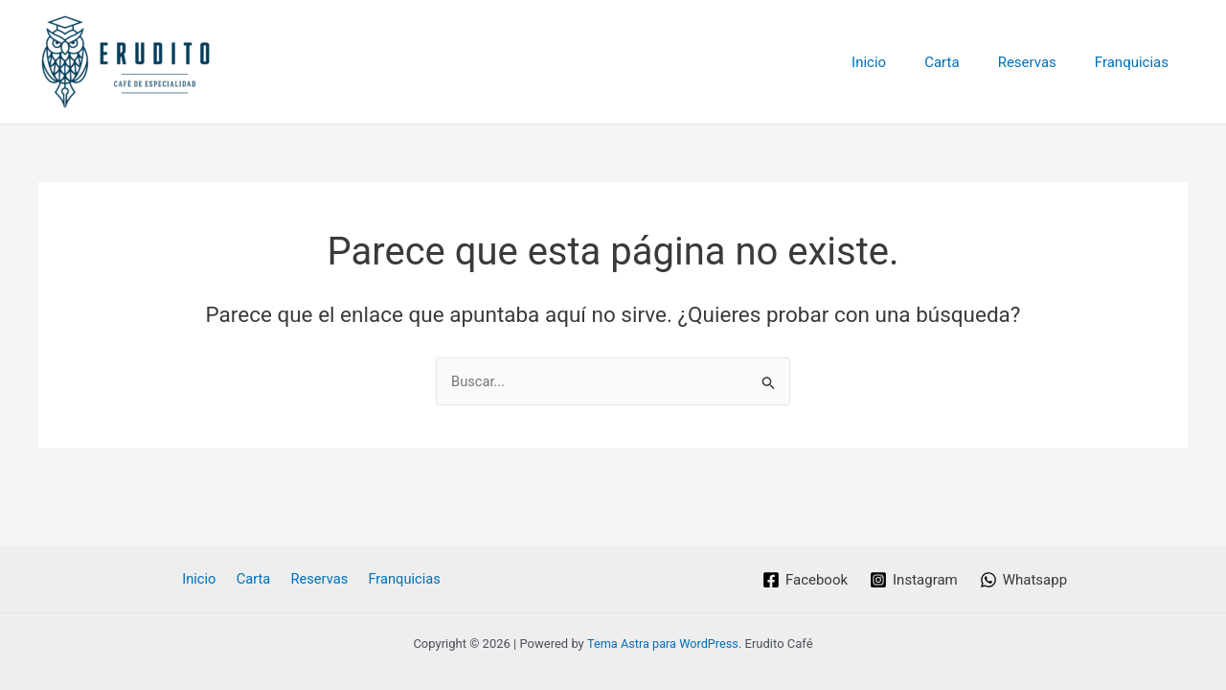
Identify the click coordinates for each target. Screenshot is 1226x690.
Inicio (902, 62)
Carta (965, 62)
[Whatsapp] (1024, 579)
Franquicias (1136, 62)
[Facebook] (804, 579)
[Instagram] (914, 579)
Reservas (1041, 62)
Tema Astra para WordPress (662, 643)
